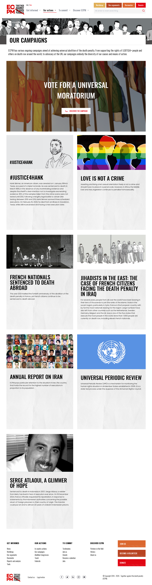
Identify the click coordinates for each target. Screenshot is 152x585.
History (92, 551)
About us (93, 554)
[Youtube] (84, 577)
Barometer (129, 5)
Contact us (31, 577)
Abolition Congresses (42, 554)
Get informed (13, 543)
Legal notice (41, 577)
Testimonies (67, 548)
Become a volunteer (69, 558)
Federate (37, 561)
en (31, 5)
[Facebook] (61, 577)
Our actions (13, 22)
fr (27, 5)
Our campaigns (23, 22)
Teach (37, 558)
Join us (65, 551)
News (9, 548)
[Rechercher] (143, 10)
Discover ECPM (97, 543)
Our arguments (114, 5)
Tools (8, 564)
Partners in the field (96, 548)
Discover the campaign (76, 111)
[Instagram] (78, 577)
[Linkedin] (73, 577)
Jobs (64, 561)
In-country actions (41, 548)
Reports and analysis (14, 561)
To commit (67, 543)
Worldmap (99, 5)
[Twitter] (67, 577)
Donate (140, 5)
